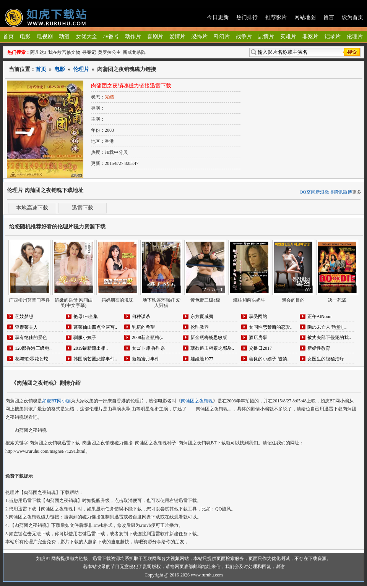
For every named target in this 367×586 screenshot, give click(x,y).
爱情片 (177, 36)
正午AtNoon (319, 316)
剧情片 (266, 36)
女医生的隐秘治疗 (325, 359)
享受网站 (258, 316)
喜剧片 (155, 36)
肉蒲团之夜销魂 (197, 401)
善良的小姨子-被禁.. (269, 359)
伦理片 (355, 36)
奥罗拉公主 (109, 52)
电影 (25, 36)
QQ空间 (307, 192)
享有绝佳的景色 (31, 337)
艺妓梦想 (24, 316)
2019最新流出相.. (90, 348)
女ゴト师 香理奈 (148, 348)
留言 (328, 17)
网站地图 (305, 17)
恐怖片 (200, 36)
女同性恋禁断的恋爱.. (270, 327)
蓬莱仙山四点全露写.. (95, 327)
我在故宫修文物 (64, 52)
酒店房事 (258, 337)
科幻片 (222, 36)
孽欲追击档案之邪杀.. (212, 348)
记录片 (333, 36)
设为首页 (352, 17)
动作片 (133, 36)
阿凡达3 (38, 52)
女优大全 (86, 36)
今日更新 (218, 17)
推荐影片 (276, 17)
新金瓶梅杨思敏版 (208, 337)
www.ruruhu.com (207, 575)
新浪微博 (324, 192)
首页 (8, 36)
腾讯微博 (343, 192)
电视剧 (45, 36)
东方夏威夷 (201, 316)
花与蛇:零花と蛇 (31, 359)
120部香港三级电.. (33, 348)
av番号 (111, 36)
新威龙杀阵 (134, 52)
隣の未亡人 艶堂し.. (327, 327)
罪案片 (310, 36)
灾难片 (288, 36)
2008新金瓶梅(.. (147, 337)
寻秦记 (89, 52)
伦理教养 (199, 327)
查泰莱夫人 (26, 327)
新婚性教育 (318, 348)
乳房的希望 (143, 327)
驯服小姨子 (84, 337)
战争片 (244, 36)
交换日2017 (260, 348)
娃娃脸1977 (201, 359)
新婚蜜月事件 (145, 359)
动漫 (64, 36)
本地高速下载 (32, 208)
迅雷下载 (82, 208)
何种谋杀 (141, 316)
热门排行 (247, 17)
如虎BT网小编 (56, 401)
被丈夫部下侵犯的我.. (329, 337)
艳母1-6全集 (85, 316)
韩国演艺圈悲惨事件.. (95, 359)
